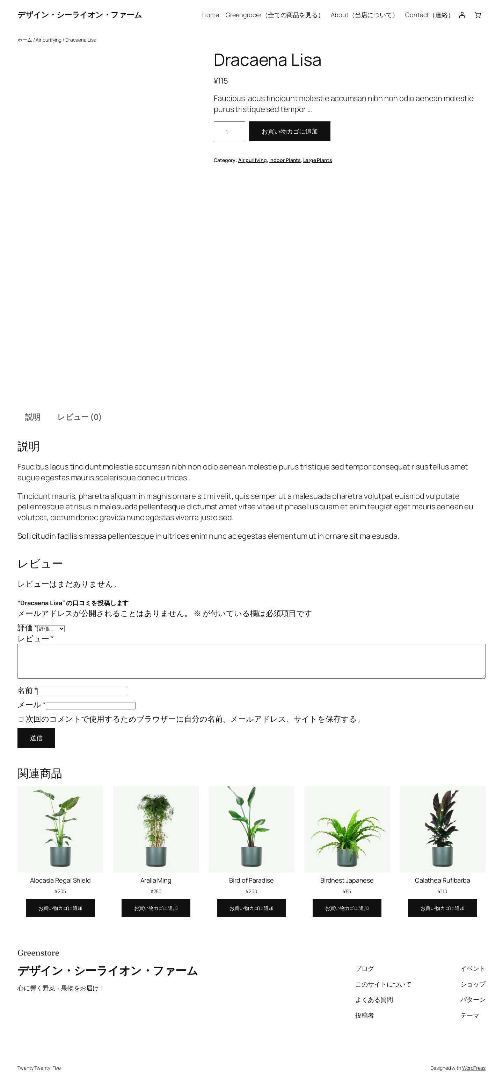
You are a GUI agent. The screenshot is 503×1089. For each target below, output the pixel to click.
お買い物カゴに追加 (290, 131)
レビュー (35, 638)
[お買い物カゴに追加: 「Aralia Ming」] (156, 908)
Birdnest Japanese (347, 880)
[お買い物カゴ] (478, 15)
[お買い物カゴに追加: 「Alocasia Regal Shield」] (60, 908)
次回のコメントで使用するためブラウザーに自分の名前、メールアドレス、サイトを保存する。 (195, 719)
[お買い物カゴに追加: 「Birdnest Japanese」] (347, 908)
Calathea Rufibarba (442, 880)
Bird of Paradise (251, 880)
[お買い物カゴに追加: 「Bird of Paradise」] (251, 908)
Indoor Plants (285, 160)
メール (31, 704)
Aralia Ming (156, 880)
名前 (27, 690)
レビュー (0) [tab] (79, 417)
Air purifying (48, 39)
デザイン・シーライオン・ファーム (79, 14)
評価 (27, 627)
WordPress (474, 1068)
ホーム (24, 39)
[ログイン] (462, 15)
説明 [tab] (33, 417)
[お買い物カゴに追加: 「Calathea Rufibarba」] (442, 908)
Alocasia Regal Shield (60, 880)
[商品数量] (229, 131)
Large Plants (317, 160)
